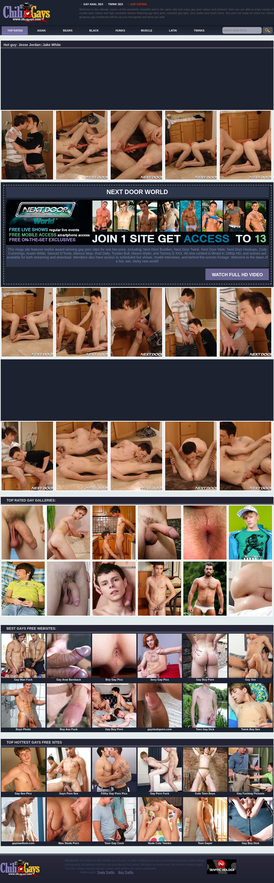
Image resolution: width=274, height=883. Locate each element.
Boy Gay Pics (114, 657)
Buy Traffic (125, 872)
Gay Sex (250, 657)
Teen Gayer (205, 821)
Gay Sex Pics (23, 771)
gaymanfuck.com (23, 821)
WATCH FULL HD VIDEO (237, 274)
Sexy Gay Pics (159, 657)
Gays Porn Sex (68, 771)
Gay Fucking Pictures (250, 771)
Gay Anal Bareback (68, 657)
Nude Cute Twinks (159, 821)
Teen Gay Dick (205, 707)
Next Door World (137, 191)
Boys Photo (23, 707)
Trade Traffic (106, 872)
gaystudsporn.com (159, 707)
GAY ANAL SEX (93, 4)
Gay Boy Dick (250, 821)
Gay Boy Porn (205, 657)
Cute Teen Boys (205, 771)
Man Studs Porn (68, 821)
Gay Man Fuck (23, 657)
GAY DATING (138, 4)
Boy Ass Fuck (68, 707)
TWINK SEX (115, 4)
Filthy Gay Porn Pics (114, 771)
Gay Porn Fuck (159, 771)
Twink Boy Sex (250, 707)
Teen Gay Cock (114, 821)
